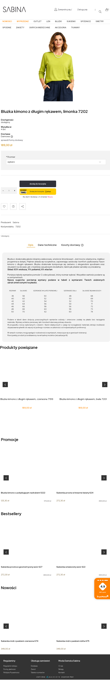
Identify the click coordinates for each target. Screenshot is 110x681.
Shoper (72, 677)
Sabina (16, 222)
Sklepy (61, 669)
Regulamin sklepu (10, 666)
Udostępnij (5, 236)
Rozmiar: (10, 157)
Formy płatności (9, 669)
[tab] (31, 245)
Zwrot (33, 669)
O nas (60, 666)
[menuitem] (7, 21)
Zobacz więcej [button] (102, 596)
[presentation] (5, 384)
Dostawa (34, 666)
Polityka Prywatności (11, 672)
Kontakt (61, 672)
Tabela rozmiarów (37, 672)
